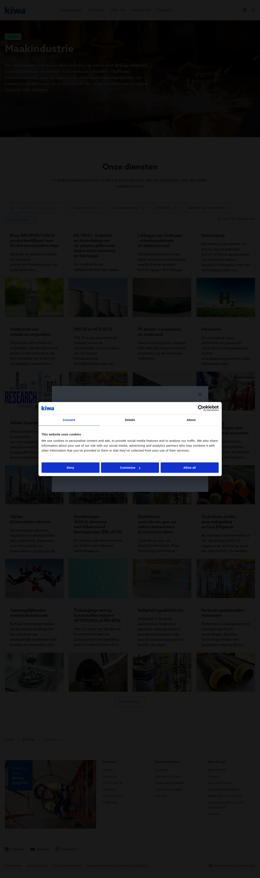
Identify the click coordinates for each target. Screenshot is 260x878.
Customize (130, 467)
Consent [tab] (69, 420)
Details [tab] (130, 420)
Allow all (189, 467)
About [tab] (191, 420)
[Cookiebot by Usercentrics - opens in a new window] (201, 408)
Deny (70, 467)
